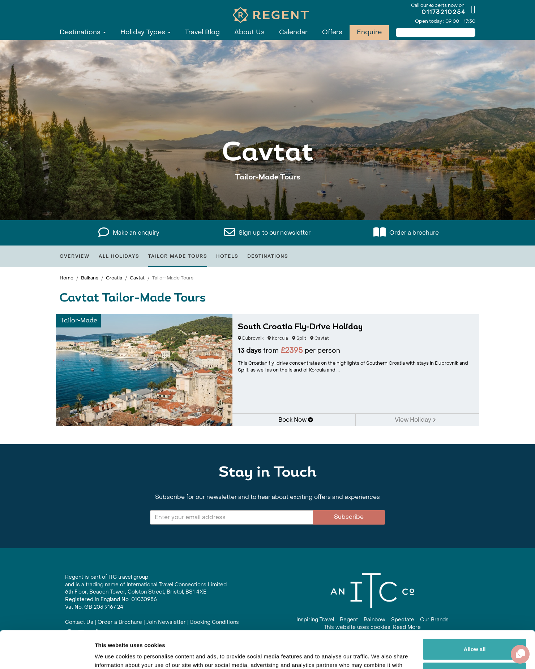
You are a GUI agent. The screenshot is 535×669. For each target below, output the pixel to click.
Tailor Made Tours (177, 256)
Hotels (227, 256)
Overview (75, 256)
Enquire (369, 32)
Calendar (293, 32)
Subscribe (349, 517)
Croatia (114, 278)
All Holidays (119, 256)
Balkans (89, 278)
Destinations (83, 32)
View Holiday (415, 419)
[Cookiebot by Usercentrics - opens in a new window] (46, 655)
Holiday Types (145, 32)
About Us (249, 32)
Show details (111, 655)
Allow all (475, 610)
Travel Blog (202, 32)
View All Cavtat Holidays (267, 199)
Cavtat (137, 278)
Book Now (295, 419)
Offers (332, 32)
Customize (475, 634)
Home (66, 278)
